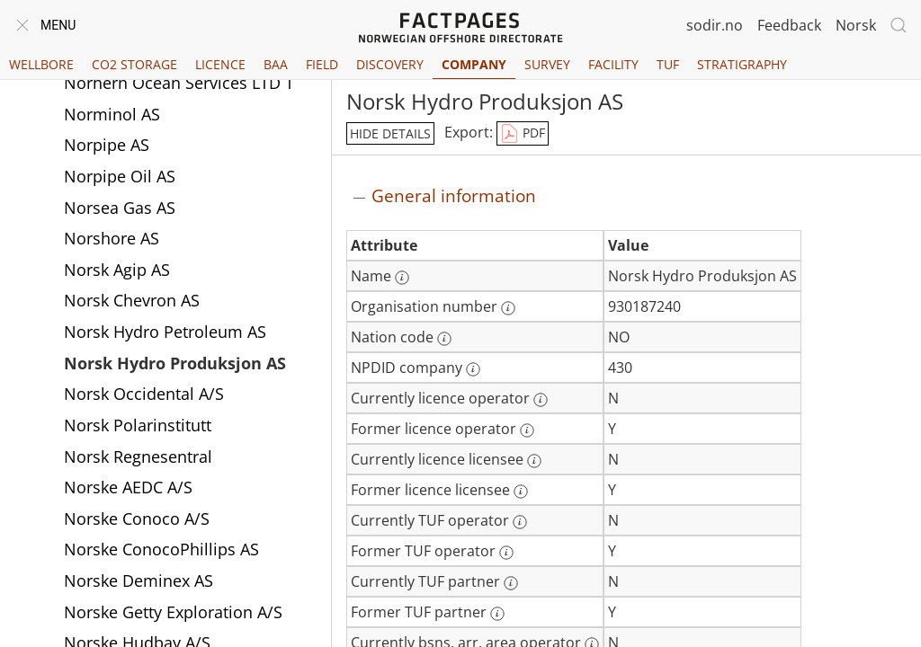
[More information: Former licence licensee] (521, 491)
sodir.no (714, 25)
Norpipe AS (106, 144)
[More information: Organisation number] (508, 308)
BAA (276, 64)
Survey (547, 64)
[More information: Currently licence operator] (540, 400)
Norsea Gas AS (119, 207)
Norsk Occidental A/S (144, 393)
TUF (668, 64)
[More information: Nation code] (444, 339)
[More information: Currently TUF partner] (511, 583)
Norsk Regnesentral (138, 456)
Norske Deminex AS (138, 580)
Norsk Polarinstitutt (137, 425)
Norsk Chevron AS (132, 300)
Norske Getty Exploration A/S (173, 612)
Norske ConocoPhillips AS (161, 549)
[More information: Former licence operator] (527, 430)
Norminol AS (112, 114)
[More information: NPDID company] (473, 369)
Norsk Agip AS (117, 269)
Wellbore (41, 64)
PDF (522, 134)
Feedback (789, 25)
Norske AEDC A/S (128, 487)
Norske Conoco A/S (137, 518)
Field (322, 64)
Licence (220, 64)
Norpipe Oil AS (119, 176)
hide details (390, 133)
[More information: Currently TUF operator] (520, 522)
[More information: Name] (402, 277)
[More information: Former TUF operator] (506, 552)
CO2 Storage (134, 64)
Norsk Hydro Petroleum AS (165, 331)
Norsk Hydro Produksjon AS (175, 363)
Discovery (390, 64)
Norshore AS (111, 238)
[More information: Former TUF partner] (497, 614)
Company (474, 64)
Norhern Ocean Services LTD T (179, 82)
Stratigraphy (742, 64)
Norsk (856, 25)
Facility (613, 64)
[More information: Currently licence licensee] (534, 461)
